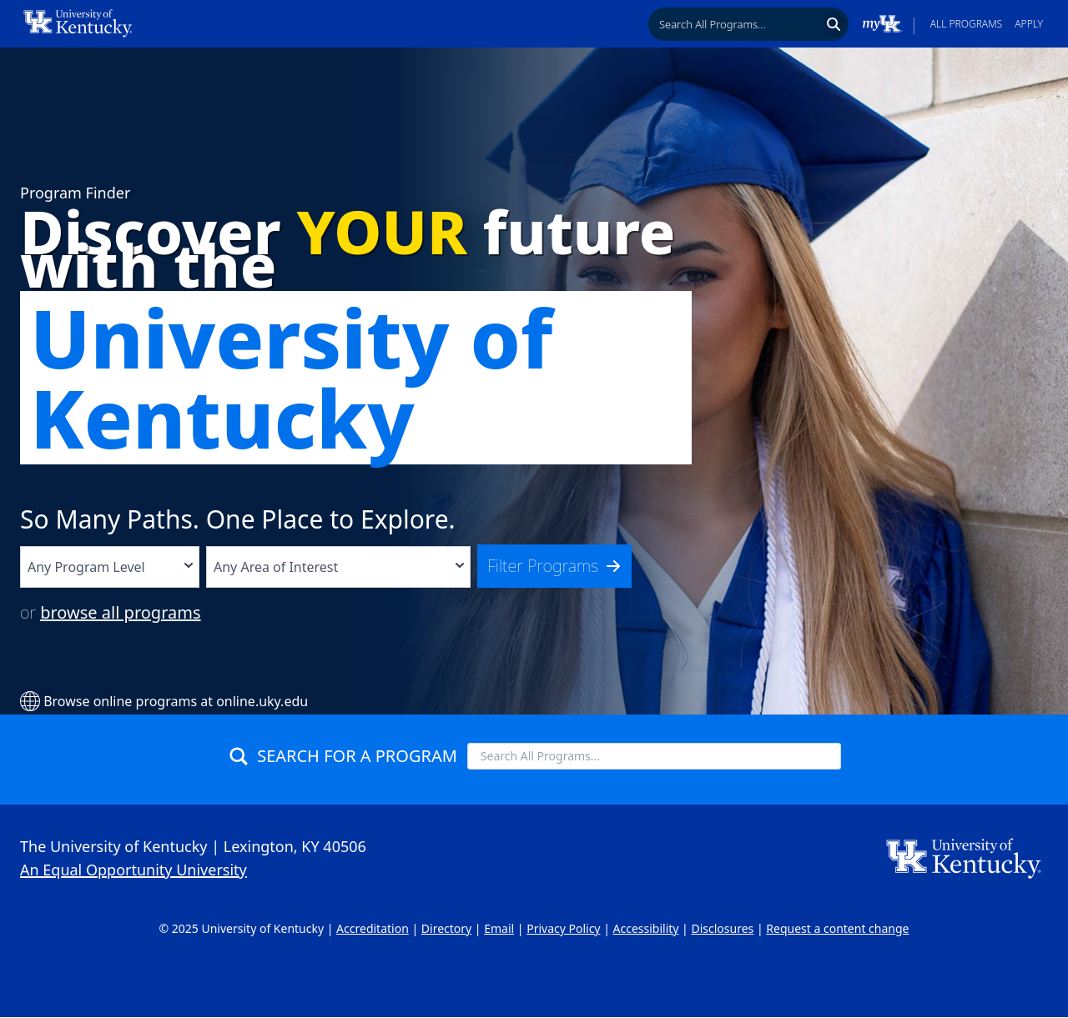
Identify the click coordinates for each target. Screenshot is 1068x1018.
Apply (1029, 24)
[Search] (834, 24)
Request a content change (837, 928)
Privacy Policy (563, 928)
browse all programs (120, 612)
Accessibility (646, 928)
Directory (446, 928)
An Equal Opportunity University (133, 870)
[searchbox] (734, 24)
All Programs (966, 24)
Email (499, 928)
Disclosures (722, 928)
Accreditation (372, 928)
